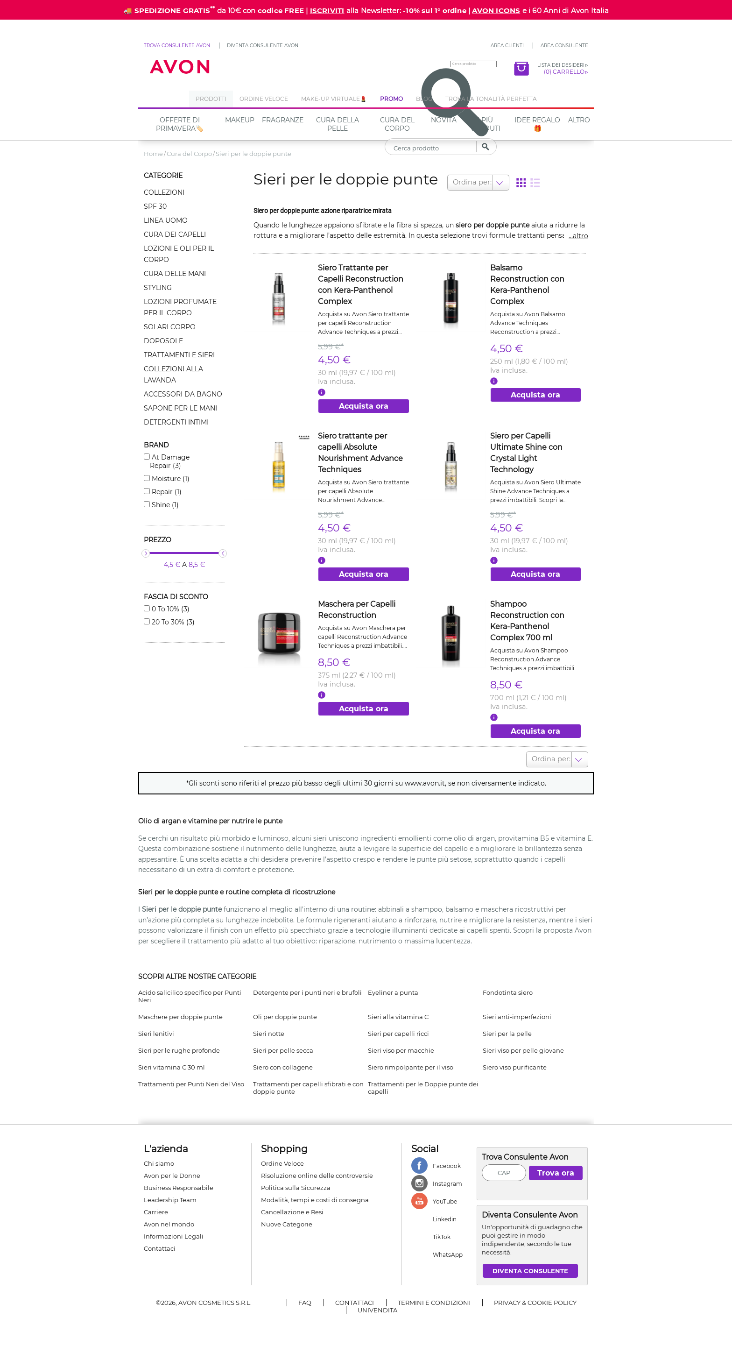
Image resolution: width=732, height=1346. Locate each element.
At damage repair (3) (170, 461)
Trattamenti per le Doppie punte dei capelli (423, 1084)
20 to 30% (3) (172, 622)
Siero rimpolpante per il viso (410, 1063)
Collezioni (164, 192)
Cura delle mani (175, 273)
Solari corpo (170, 327)
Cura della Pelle (337, 124)
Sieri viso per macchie (401, 1046)
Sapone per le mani (180, 408)
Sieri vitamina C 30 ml (171, 1063)
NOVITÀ (444, 120)
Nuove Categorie (286, 1220)
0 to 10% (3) (170, 609)
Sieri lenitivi (156, 1030)
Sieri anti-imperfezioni (517, 1013)
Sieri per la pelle (507, 1030)
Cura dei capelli (175, 234)
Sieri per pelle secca (283, 1046)
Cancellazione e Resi (292, 1208)
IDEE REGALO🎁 (537, 124)
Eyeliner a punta (393, 988)
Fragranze (282, 120)
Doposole (163, 341)
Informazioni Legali (174, 1232)
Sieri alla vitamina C (398, 1013)
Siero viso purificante (515, 1063)
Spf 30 (155, 206)
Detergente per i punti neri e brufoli (307, 988)
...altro (578, 234)
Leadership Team (170, 1196)
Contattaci (160, 1244)
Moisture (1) (170, 479)
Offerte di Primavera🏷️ (180, 124)
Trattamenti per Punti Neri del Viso (191, 1080)
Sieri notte (268, 1030)
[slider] (145, 553)
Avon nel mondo (169, 1220)
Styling (158, 287)
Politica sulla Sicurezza (296, 1184)
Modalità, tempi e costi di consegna (315, 1196)
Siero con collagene (283, 1063)
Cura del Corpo (397, 124)
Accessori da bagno (183, 394)
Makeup (239, 120)
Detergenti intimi (176, 422)
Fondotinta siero (508, 988)
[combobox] (453, 181)
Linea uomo (166, 220)
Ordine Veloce (282, 1159)
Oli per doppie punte (285, 1013)
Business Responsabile (178, 1184)
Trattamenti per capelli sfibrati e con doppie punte (308, 1084)
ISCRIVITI (327, 10)
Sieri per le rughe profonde (179, 1046)
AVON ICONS (496, 10)
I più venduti (485, 124)
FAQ (304, 1299)
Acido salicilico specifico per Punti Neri (189, 992)
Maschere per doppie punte (180, 1013)
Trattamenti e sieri (179, 355)
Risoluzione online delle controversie (317, 1172)
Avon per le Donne (172, 1172)
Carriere (156, 1208)
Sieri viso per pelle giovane (523, 1046)
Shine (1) (164, 505)
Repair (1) (166, 492)
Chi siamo (159, 1159)
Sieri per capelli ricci (398, 1030)
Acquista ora (363, 404)
